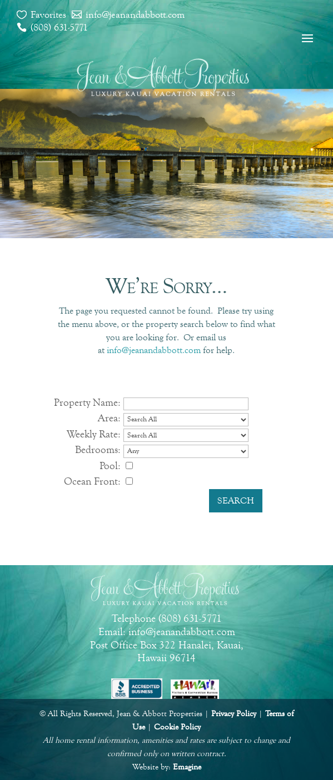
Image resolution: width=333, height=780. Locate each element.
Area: (109, 417)
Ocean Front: (92, 481)
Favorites (48, 14)
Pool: (110, 465)
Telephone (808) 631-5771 (167, 618)
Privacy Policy (233, 713)
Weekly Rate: (94, 433)
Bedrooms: (98, 449)
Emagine (187, 767)
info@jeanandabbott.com (135, 14)
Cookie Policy (177, 727)
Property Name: (87, 402)
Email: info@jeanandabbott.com (166, 631)
